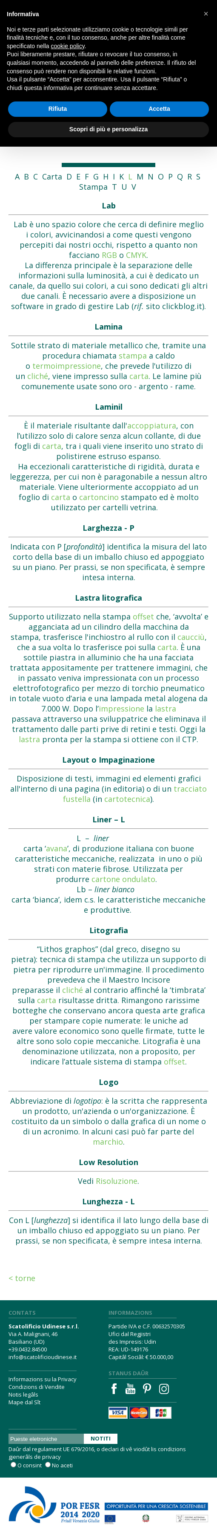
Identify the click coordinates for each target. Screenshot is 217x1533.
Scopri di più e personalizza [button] (108, 129)
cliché (37, 376)
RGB (109, 255)
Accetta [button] (159, 108)
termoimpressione (66, 366)
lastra (165, 708)
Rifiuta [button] (58, 108)
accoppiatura (151, 425)
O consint (29, 1465)
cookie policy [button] (68, 46)
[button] (206, 13)
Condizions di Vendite (37, 1387)
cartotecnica (127, 799)
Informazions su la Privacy (43, 1379)
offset (143, 616)
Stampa (93, 187)
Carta (52, 176)
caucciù (191, 637)
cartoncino (99, 497)
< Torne (22, 1278)
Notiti (101, 1438)
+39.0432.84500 (28, 1349)
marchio (108, 1142)
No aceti (62, 1465)
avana (56, 848)
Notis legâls (23, 1394)
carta (138, 376)
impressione (121, 708)
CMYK (136, 255)
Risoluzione (116, 1181)
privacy (51, 1457)
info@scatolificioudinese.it (43, 1357)
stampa (133, 355)
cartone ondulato (123, 879)
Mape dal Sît (24, 1402)
